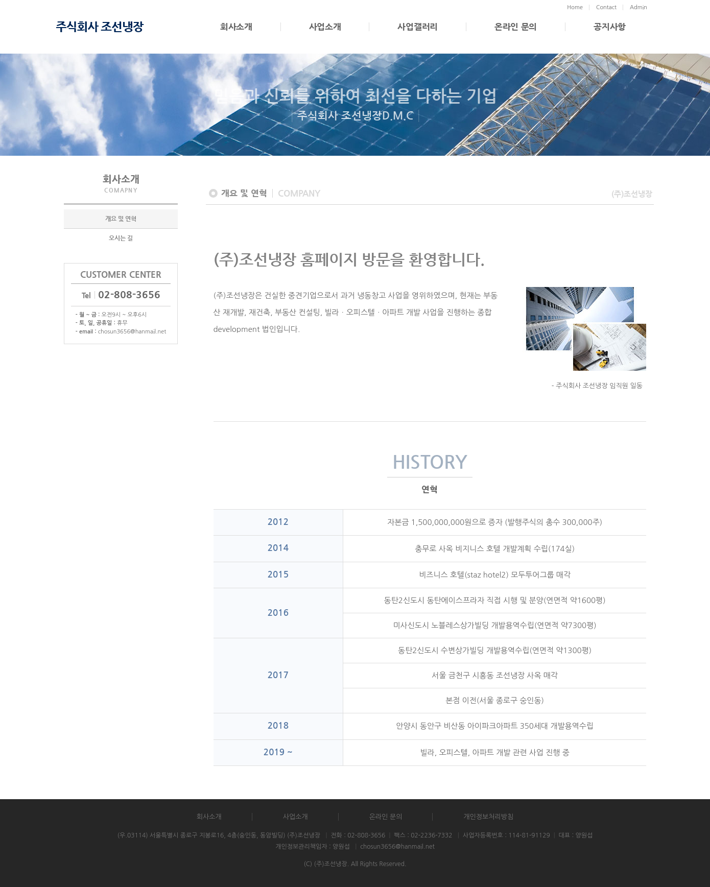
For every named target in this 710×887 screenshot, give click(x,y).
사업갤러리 (417, 26)
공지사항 (610, 26)
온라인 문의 (515, 26)
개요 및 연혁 (120, 219)
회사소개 (236, 26)
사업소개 (325, 26)
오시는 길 (121, 238)
